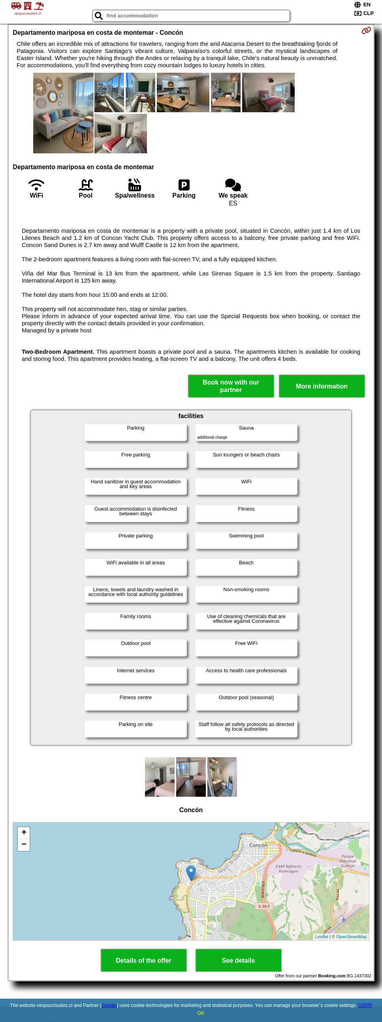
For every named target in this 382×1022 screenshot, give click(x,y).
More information (322, 386)
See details (238, 960)
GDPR (365, 1005)
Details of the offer (143, 960)
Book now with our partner (231, 386)
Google (109, 1005)
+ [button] (23, 833)
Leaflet (321, 936)
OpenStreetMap (351, 936)
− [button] (23, 845)
